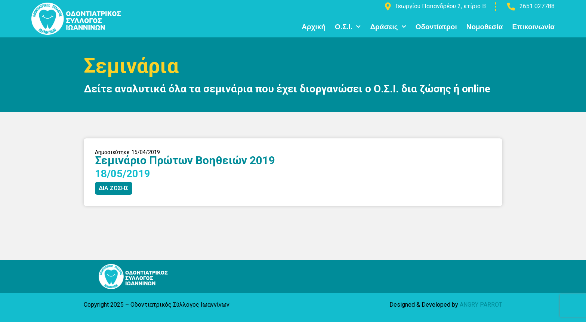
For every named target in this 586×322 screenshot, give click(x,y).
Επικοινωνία (533, 27)
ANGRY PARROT (481, 304)
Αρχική (314, 27)
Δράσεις (388, 27)
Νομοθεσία (484, 27)
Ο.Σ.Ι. (348, 27)
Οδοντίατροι (436, 27)
